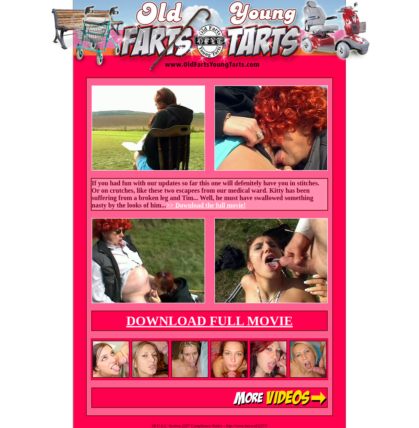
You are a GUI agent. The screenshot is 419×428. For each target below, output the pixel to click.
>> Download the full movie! (206, 205)
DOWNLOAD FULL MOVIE (209, 320)
